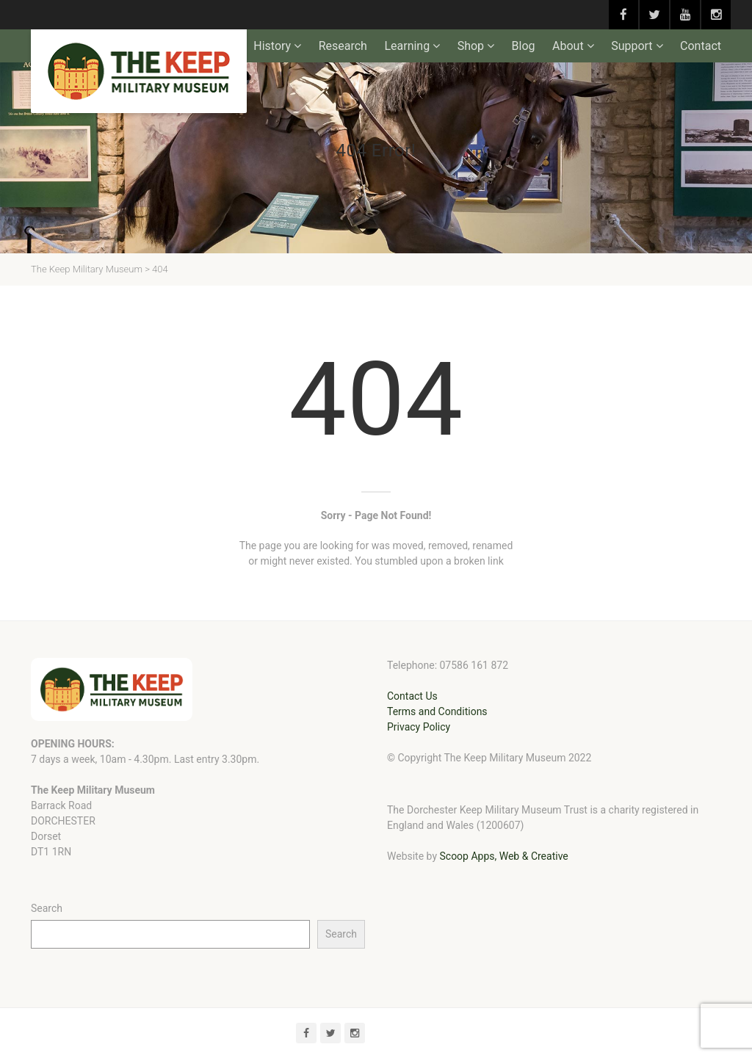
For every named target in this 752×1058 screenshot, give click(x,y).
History (272, 46)
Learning (407, 46)
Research (343, 46)
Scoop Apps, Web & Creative (503, 856)
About (568, 46)
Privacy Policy (418, 727)
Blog (523, 46)
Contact (700, 46)
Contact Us (412, 696)
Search (46, 908)
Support (631, 46)
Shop (471, 46)
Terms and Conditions (437, 711)
